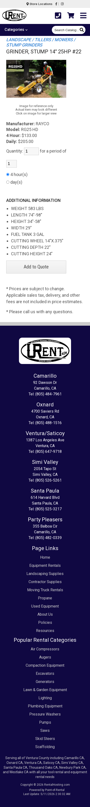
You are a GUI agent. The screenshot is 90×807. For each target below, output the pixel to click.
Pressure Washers (45, 714)
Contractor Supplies (45, 582)
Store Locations (39, 4)
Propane (45, 598)
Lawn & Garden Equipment (45, 690)
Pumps (45, 722)
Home (45, 557)
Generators (45, 681)
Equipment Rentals (45, 565)
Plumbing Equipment (45, 706)
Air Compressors (45, 649)
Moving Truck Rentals (45, 590)
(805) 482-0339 (48, 537)
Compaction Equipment (45, 665)
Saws (45, 730)
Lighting (45, 698)
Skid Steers (45, 738)
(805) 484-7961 (48, 394)
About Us (45, 614)
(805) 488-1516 (48, 423)
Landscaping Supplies (45, 573)
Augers (45, 657)
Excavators (45, 673)
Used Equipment (45, 606)
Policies (45, 622)
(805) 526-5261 (48, 480)
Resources (45, 630)
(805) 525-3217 (48, 509)
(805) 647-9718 (48, 451)
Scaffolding (45, 746)
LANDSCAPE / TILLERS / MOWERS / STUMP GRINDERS (40, 42)
